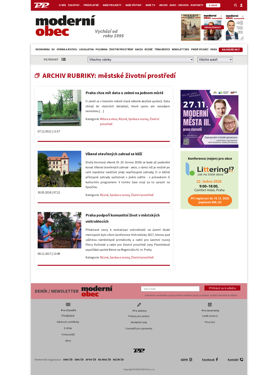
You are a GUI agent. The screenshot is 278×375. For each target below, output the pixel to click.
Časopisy (75, 5)
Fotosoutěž (68, 334)
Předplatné (92, 5)
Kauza (139, 49)
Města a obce (108, 119)
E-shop (68, 328)
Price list (210, 322)
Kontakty (197, 5)
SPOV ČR (91, 359)
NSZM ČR (118, 359)
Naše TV (151, 5)
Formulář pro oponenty (139, 328)
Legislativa (86, 49)
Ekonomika (43, 49)
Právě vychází (199, 49)
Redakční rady (139, 322)
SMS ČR (79, 359)
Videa (213, 49)
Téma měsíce (162, 49)
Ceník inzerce (210, 316)
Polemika (101, 49)
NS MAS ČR (104, 359)
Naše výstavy (134, 5)
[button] (222, 288)
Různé (149, 49)
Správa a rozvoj (67, 49)
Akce (68, 340)
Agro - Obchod (179, 5)
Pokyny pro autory (139, 316)
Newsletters (180, 49)
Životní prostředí (121, 49)
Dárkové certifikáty (68, 322)
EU (53, 49)
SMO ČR (68, 359)
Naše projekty (113, 5)
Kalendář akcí (231, 49)
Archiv (163, 5)
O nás (62, 5)
